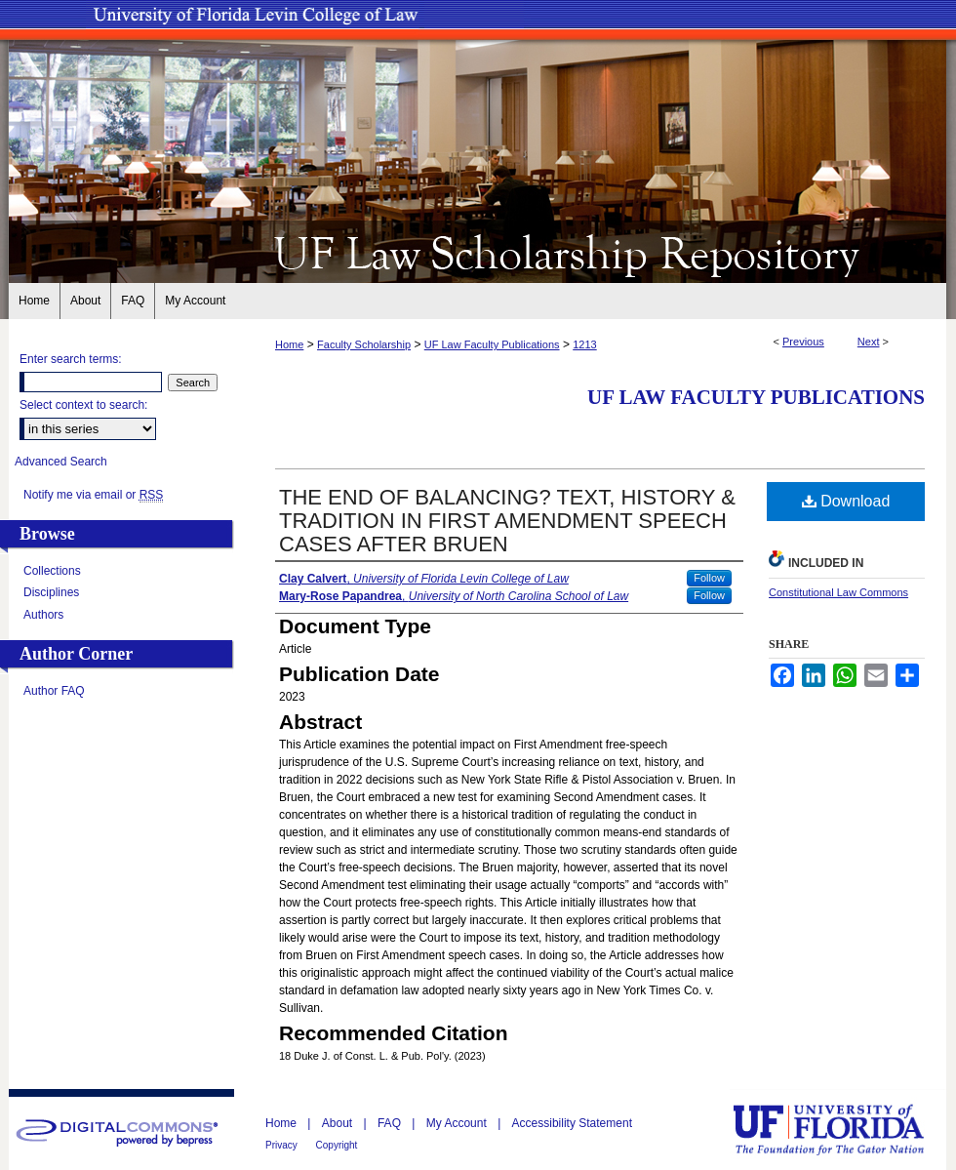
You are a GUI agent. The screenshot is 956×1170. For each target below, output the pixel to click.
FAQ (391, 1123)
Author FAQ (54, 691)
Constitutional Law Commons (838, 592)
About (339, 1123)
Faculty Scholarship (364, 344)
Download (846, 501)
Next (868, 341)
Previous (803, 341)
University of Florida (843, 1129)
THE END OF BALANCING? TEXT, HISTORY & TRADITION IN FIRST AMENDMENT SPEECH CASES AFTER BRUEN (507, 520)
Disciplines (51, 592)
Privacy (282, 1145)
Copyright (337, 1145)
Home (289, 344)
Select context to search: (83, 405)
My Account (458, 1123)
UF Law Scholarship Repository (478, 252)
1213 (584, 344)
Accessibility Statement (572, 1123)
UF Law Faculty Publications (492, 344)
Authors (43, 615)
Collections (52, 571)
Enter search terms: (71, 359)
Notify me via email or (93, 495)
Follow (709, 578)
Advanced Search (61, 461)
